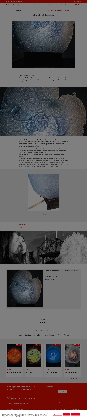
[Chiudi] (85, 414)
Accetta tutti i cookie (76, 414)
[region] (43, 414)
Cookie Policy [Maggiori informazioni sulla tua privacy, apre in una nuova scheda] (18, 416)
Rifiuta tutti (67, 414)
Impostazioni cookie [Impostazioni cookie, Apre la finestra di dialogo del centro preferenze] (57, 414)
